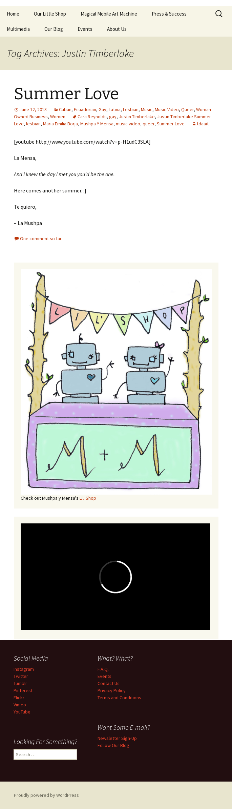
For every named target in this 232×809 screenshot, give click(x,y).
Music (146, 109)
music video (128, 124)
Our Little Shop (50, 14)
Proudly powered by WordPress (46, 795)
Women (57, 116)
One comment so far (41, 238)
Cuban (65, 109)
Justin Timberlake (137, 116)
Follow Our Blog (113, 745)
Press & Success (169, 14)
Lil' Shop (88, 498)
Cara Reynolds (92, 116)
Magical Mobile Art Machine (109, 14)
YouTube (22, 712)
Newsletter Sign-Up (117, 738)
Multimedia (18, 29)
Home (13, 14)
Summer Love (66, 94)
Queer (187, 109)
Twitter (21, 676)
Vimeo (20, 705)
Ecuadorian (85, 109)
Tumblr (20, 683)
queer (148, 124)
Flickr (19, 697)
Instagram (24, 669)
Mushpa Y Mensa (96, 124)
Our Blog (53, 29)
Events (85, 29)
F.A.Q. (103, 669)
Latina (115, 109)
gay (113, 116)
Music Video (167, 109)
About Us (117, 29)
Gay (102, 109)
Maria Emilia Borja (60, 124)
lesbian (33, 124)
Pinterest (23, 690)
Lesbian (131, 109)
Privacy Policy (112, 690)
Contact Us (109, 683)
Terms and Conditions (119, 697)
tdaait (203, 124)
